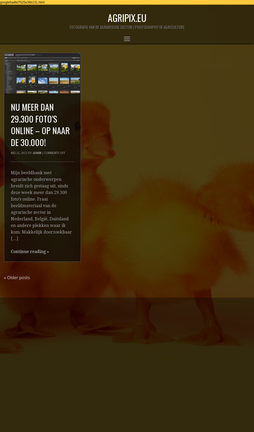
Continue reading (30, 251)
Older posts (17, 277)
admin (37, 153)
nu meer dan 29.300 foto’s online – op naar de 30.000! (40, 124)
